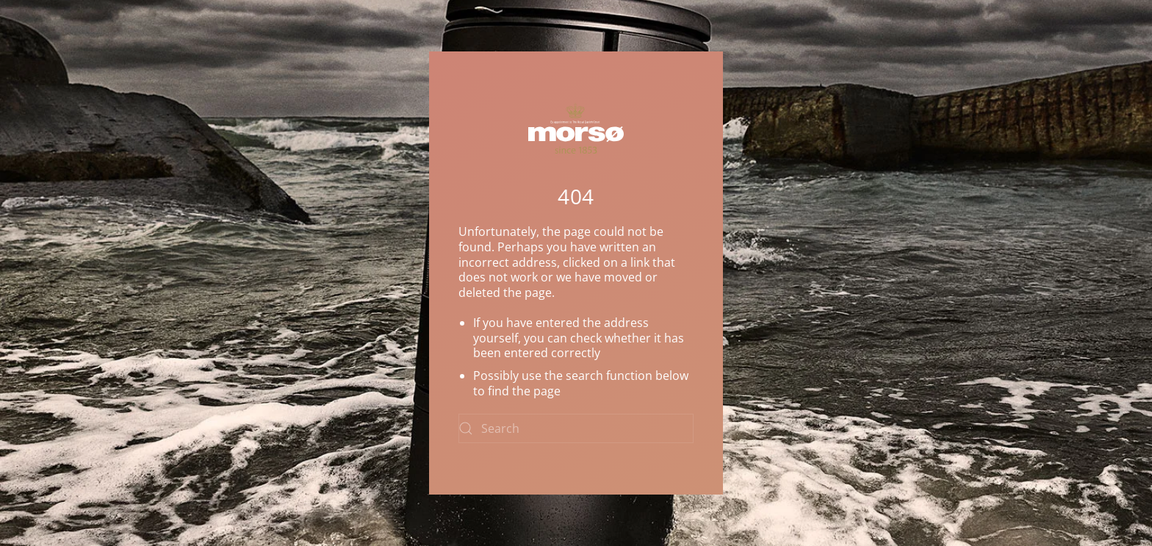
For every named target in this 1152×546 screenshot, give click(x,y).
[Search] (576, 428)
